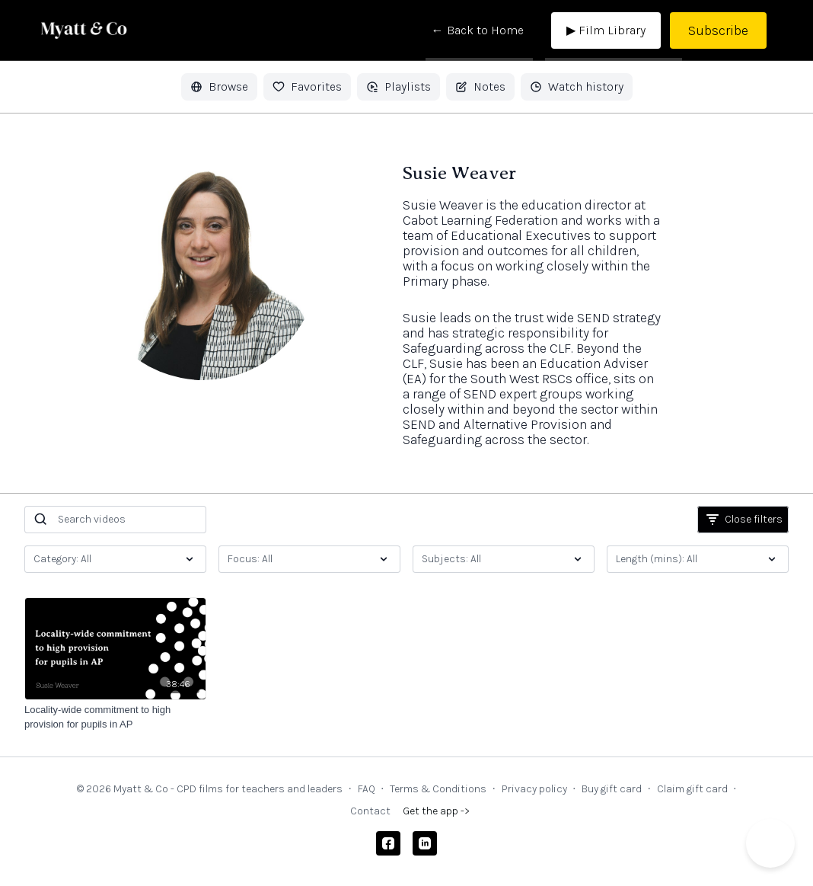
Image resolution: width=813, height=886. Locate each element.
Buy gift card (612, 788)
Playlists (398, 86)
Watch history (576, 86)
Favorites (307, 86)
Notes (480, 86)
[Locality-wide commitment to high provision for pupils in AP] (115, 717)
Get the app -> (436, 810)
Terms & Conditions (438, 788)
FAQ (366, 788)
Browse (219, 86)
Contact (370, 810)
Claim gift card (692, 788)
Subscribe (718, 30)
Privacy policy (534, 788)
